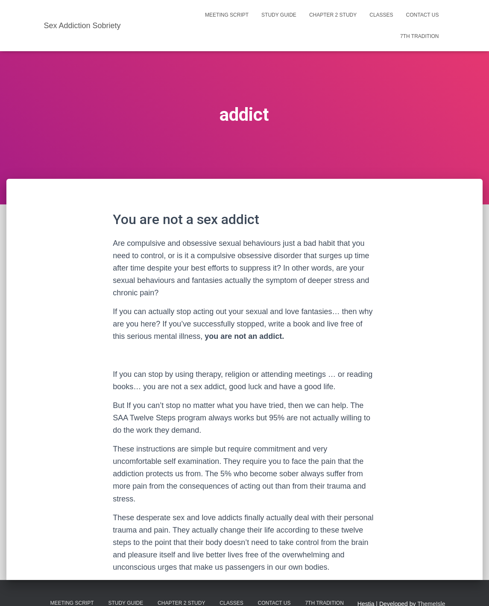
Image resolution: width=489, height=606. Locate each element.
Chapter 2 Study (333, 15)
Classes (381, 15)
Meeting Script (227, 15)
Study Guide (278, 15)
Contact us (422, 15)
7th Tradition (419, 36)
